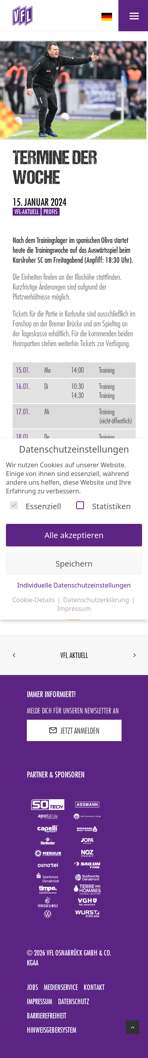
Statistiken (103, 506)
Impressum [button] (74, 608)
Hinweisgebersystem (51, 1030)
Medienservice (61, 987)
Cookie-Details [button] (34, 599)
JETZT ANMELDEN (74, 730)
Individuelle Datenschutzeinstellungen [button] (74, 585)
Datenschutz (73, 1001)
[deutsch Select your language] (107, 17)
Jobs (32, 987)
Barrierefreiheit (46, 1015)
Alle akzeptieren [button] (74, 535)
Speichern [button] (74, 563)
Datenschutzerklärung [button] (97, 599)
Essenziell (35, 506)
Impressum (39, 1001)
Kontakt (94, 987)
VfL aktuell (74, 655)
